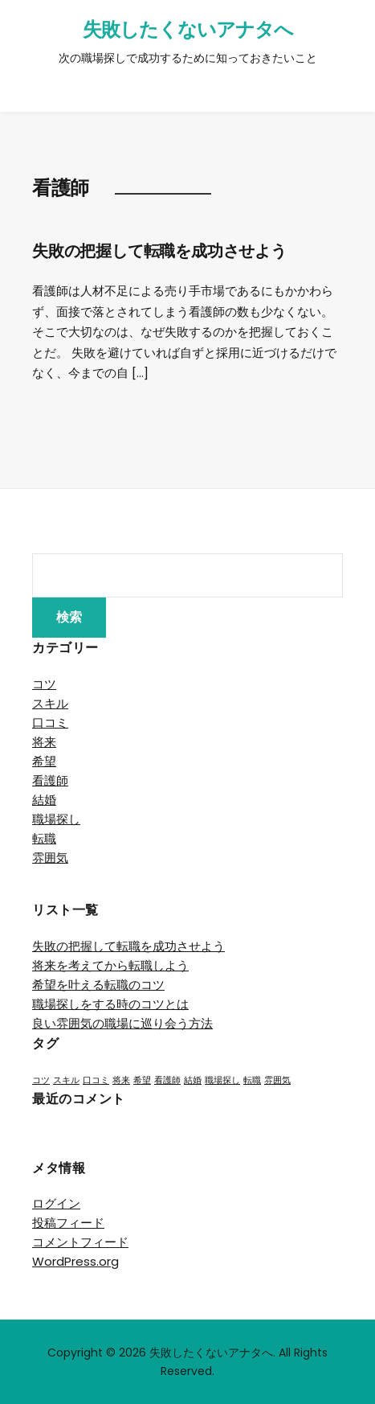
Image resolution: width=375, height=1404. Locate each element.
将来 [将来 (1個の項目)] (121, 1080)
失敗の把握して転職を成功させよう (159, 251)
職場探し (56, 819)
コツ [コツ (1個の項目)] (41, 1080)
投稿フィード (68, 1222)
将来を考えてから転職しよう (110, 965)
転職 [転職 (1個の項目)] (252, 1080)
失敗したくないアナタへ (188, 29)
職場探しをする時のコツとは (110, 1004)
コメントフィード (80, 1242)
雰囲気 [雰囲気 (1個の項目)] (277, 1080)
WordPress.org (75, 1261)
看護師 (50, 780)
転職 (44, 838)
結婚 (44, 799)
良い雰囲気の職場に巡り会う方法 (122, 1023)
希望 (44, 761)
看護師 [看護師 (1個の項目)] (167, 1080)
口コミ (50, 722)
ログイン (56, 1203)
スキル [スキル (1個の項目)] (66, 1080)
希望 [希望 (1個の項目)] (142, 1080)
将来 (44, 741)
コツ (44, 683)
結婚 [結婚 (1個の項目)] (193, 1080)
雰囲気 (50, 857)
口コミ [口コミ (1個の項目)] (96, 1080)
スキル (50, 703)
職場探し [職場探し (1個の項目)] (222, 1080)
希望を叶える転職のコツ (98, 984)
